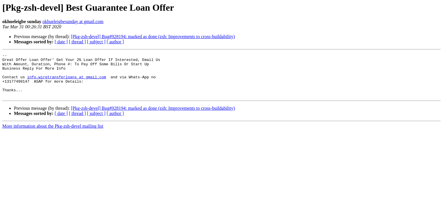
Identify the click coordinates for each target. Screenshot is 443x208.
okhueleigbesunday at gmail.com (73, 21)
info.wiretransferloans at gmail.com (66, 82)
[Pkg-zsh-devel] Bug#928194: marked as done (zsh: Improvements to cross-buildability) (153, 36)
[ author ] (115, 41)
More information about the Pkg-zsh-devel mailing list (52, 134)
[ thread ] (77, 41)
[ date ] (61, 41)
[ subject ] (96, 41)
